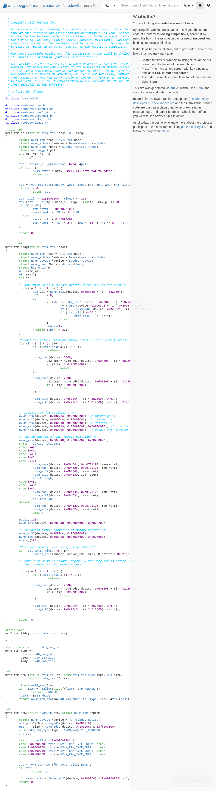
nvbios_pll (33, 150)
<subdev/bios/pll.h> (37, 116)
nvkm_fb (41, 675)
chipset (53, 443)
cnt (50, 330)
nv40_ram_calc (44, 654)
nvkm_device (34, 261)
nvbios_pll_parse (43, 164)
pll (83, 164)
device (81, 147)
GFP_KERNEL (86, 688)
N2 (108, 185)
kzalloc (46, 688)
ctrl (31, 198)
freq (81, 185)
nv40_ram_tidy (44, 661)
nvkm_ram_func (45, 647)
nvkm (57, 5)
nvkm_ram (42, 133)
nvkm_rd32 (57, 292)
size (103, 699)
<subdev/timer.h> (34, 122)
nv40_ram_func (68, 699)
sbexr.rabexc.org (163, 103)
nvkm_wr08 (68, 305)
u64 (109, 675)
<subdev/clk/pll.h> (36, 119)
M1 (100, 185)
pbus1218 (40, 740)
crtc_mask (82, 316)
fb (78, 5)
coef (44, 212)
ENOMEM (52, 692)
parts (38, 778)
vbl (56, 302)
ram (73, 143)
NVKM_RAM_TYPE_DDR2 (75, 754)
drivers (15, 5)
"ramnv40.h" (30, 98)
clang (136, 92)
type (93, 699)
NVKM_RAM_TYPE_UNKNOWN (82, 730)
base (82, 143)
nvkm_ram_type (79, 675)
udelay (52, 326)
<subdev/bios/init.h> (38, 112)
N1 (91, 185)
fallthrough (42, 478)
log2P (128, 185)
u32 (71, 133)
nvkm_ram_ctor (42, 699)
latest (188, 5)
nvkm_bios (33, 147)
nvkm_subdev (34, 143)
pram (24, 695)
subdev (70, 5)
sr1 (62, 309)
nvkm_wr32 (26, 416)
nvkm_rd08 (83, 309)
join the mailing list (192, 127)
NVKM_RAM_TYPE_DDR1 (75, 747)
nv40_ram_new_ (40, 764)
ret (21, 164)
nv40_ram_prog (44, 657)
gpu (25, 5)
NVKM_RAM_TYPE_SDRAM (76, 744)
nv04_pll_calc (40, 185)
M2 (117, 185)
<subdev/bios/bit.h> (37, 109)
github (165, 131)
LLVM (200, 88)
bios (93, 147)
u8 (20, 274)
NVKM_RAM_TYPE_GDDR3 (76, 751)
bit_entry (33, 267)
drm (33, 5)
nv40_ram (32, 140)
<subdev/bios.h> (34, 105)
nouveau (44, 5)
